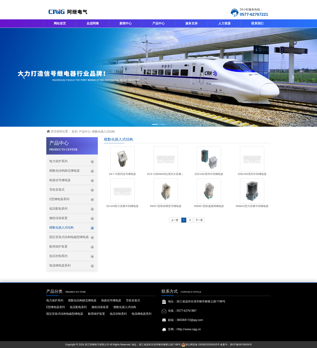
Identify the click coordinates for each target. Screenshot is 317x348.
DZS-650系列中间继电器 (209, 174)
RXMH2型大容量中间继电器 (252, 206)
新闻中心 (125, 23)
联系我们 (257, 23)
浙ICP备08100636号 (241, 344)
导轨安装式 (56, 189)
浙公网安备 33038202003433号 (202, 344)
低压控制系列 (58, 256)
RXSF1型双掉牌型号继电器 (165, 206)
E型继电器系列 (59, 199)
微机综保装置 (58, 218)
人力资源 (224, 23)
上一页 (174, 220)
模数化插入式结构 (103, 131)
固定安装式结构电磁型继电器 (69, 237)
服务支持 (191, 23)
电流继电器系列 (60, 265)
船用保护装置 (58, 246)
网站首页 (60, 23)
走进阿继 (93, 23)
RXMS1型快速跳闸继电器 (209, 206)
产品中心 (158, 23)
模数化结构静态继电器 (64, 170)
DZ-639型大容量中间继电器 (123, 206)
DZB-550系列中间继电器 (252, 174)
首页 (74, 131)
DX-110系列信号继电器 (122, 174)
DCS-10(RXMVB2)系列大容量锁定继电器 (170, 174)
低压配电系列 (58, 208)
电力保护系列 (58, 161)
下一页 (199, 220)
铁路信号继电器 (60, 180)
